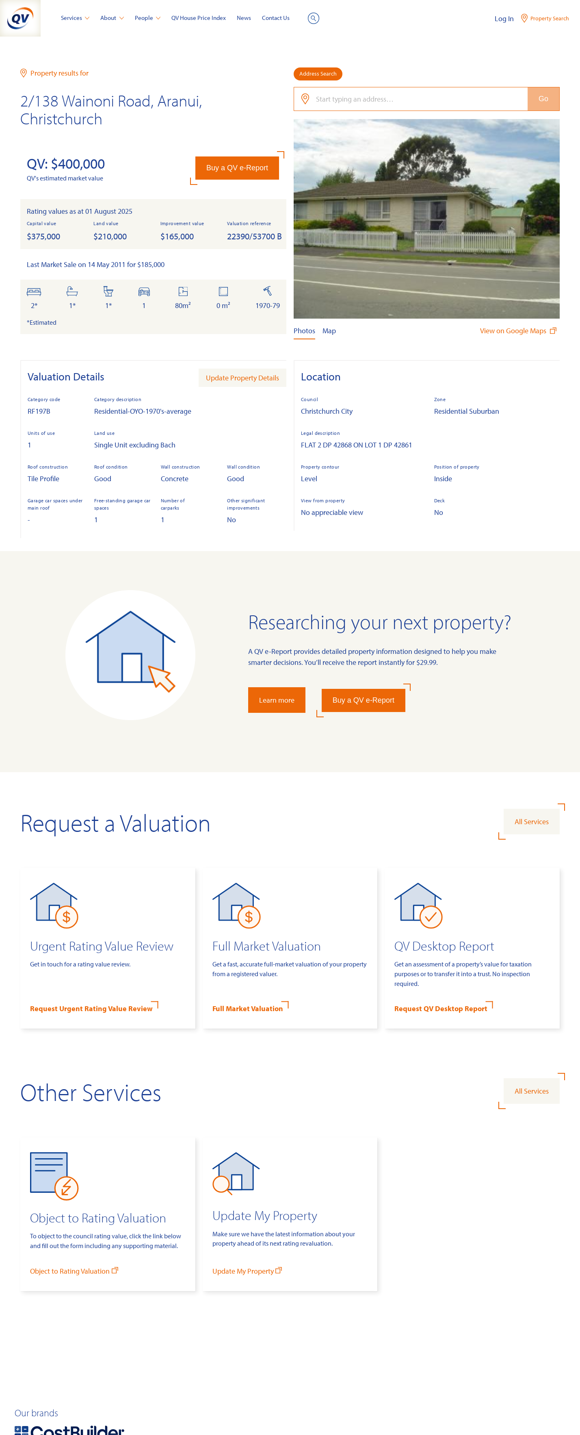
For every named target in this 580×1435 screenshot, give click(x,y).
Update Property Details (242, 377)
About (112, 18)
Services (75, 18)
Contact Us (276, 18)
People (148, 18)
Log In (504, 18)
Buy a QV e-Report (237, 168)
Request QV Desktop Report (440, 1008)
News (244, 18)
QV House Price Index (198, 18)
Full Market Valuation (247, 1008)
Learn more (276, 700)
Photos (304, 330)
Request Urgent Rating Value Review (91, 1008)
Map (329, 330)
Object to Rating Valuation (75, 1271)
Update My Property (248, 1271)
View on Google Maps (519, 330)
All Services (532, 821)
